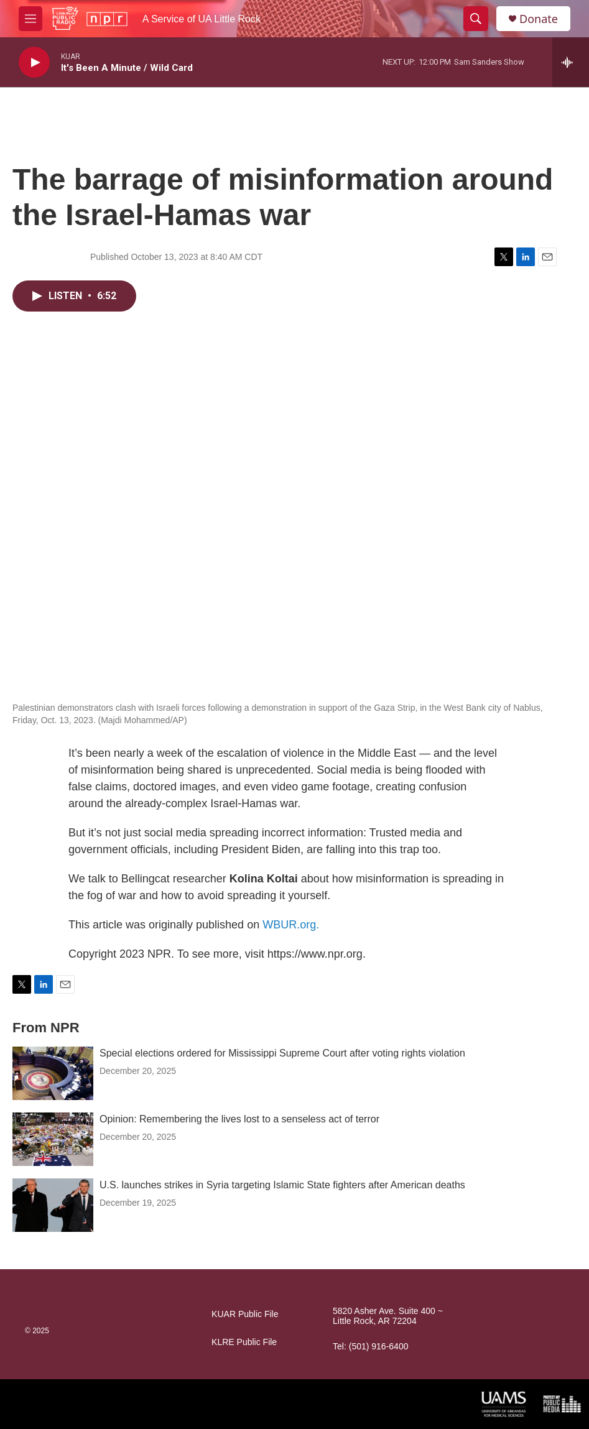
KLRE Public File (244, 1342)
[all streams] (570, 62)
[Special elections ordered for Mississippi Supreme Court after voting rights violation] (52, 1073)
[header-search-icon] (475, 18)
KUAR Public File (244, 1314)
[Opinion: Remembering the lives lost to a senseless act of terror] (52, 1139)
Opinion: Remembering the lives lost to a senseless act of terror (239, 1119)
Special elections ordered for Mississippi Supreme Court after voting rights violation (282, 1053)
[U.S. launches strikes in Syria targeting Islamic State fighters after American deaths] (52, 1205)
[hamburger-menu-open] (30, 18)
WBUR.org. (290, 924)
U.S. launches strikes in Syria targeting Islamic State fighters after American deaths (282, 1185)
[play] (34, 62)
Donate (538, 18)
